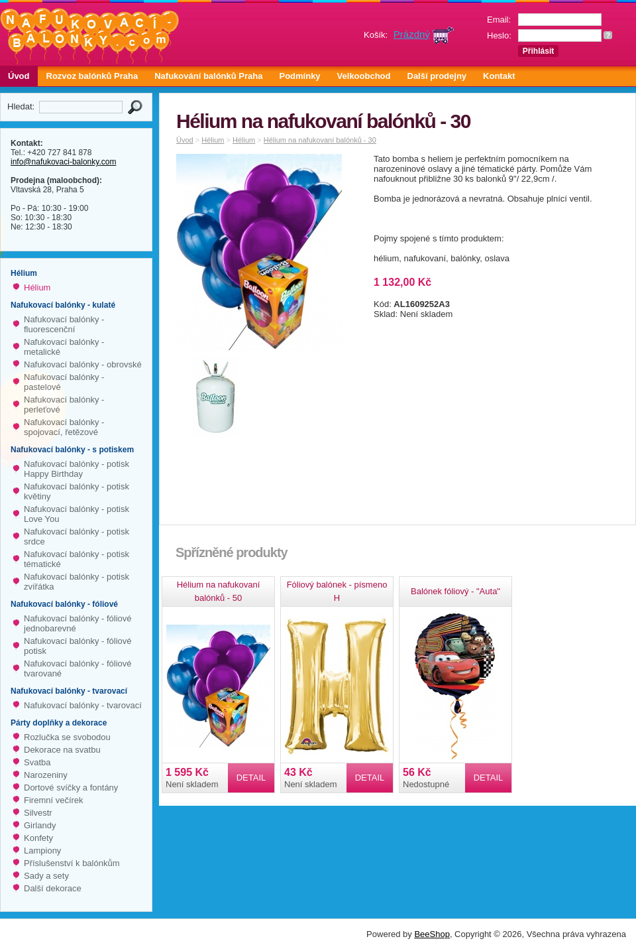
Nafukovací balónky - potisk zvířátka (76, 582)
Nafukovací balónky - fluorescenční (64, 324)
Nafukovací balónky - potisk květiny (76, 491)
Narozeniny (46, 775)
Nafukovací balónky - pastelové (64, 382)
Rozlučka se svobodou (67, 737)
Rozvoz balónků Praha (92, 76)
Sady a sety (46, 876)
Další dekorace (52, 888)
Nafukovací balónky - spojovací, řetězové (64, 427)
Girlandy (40, 825)
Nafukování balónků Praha (208, 76)
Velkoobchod (364, 76)
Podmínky (299, 76)
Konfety (38, 838)
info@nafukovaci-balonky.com (63, 161)
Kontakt (499, 76)
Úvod (19, 76)
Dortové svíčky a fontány (71, 787)
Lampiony (42, 850)
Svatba (37, 762)
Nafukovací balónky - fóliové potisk (78, 646)
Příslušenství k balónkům (72, 863)
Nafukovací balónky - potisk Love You (76, 514)
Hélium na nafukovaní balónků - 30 (320, 140)
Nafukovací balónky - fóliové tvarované (78, 668)
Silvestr (38, 813)
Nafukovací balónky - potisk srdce (76, 536)
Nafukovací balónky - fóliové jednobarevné (78, 623)
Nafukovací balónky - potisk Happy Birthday (76, 469)
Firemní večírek (53, 800)
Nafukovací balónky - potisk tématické (76, 559)
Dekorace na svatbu (62, 750)
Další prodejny (437, 76)
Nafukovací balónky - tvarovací (83, 705)
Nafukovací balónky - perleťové (64, 404)
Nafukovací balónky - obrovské (83, 364)
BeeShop (432, 934)
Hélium (37, 287)
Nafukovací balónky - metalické (64, 347)
